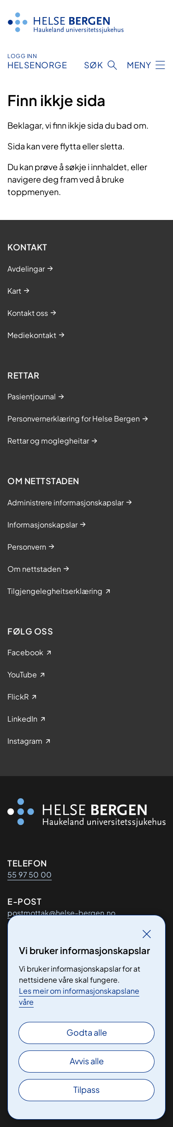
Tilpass (86, 1089)
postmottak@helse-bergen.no (61, 913)
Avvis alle (87, 1061)
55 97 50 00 (29, 874)
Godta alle (86, 1032)
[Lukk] (146, 933)
